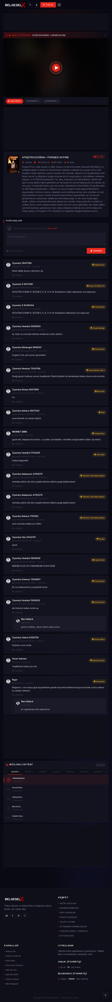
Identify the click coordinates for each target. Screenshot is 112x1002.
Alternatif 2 (51, 101)
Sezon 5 (70, 772)
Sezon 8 (98, 772)
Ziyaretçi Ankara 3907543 (25, 410)
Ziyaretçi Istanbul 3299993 (26, 326)
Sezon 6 (84, 772)
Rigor (15, 679)
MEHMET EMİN (19, 431)
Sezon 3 (43, 772)
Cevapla (17, 275)
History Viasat (11, 979)
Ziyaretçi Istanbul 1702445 (26, 452)
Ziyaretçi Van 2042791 (24, 537)
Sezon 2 (29, 772)
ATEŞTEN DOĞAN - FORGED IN (73, 931)
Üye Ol (48, 5)
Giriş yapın (53, 228)
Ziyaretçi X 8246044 (23, 305)
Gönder (96, 251)
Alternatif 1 (33, 101)
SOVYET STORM (66, 922)
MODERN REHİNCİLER (68, 908)
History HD (9, 951)
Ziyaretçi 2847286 (22, 263)
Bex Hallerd (27, 619)
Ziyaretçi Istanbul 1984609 (26, 558)
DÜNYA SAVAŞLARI (67, 917)
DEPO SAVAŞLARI (66, 912)
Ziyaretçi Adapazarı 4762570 (27, 474)
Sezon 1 (15, 772)
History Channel (12, 956)
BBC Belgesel (11, 984)
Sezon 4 (56, 772)
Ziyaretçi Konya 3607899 (25, 389)
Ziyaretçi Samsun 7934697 (26, 579)
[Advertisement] (56, 22)
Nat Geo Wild (11, 974)
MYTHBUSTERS (66, 936)
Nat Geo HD (10, 970)
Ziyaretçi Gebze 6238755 (25, 637)
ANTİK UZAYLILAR (67, 903)
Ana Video (14, 101)
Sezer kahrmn (19, 658)
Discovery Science (13, 965)
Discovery (9, 960)
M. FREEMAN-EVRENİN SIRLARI (72, 926)
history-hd (45, 162)
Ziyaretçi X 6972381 (22, 284)
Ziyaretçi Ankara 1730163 (25, 516)
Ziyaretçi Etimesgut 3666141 (26, 347)
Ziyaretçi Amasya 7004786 (26, 368)
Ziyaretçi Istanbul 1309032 (26, 600)
